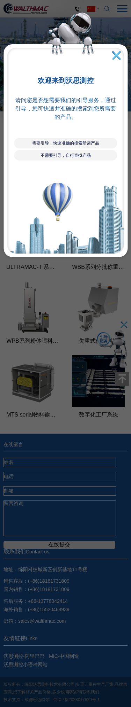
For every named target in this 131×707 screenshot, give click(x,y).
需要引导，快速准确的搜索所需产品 (65, 143)
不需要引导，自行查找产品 (66, 155)
